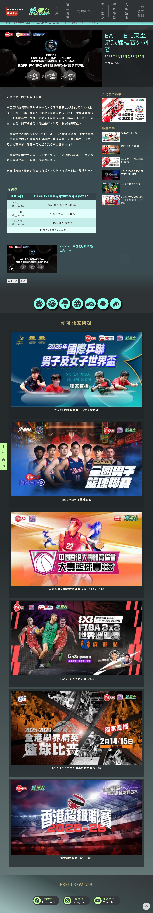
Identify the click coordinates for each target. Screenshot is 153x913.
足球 (23, 273)
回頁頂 (146, 906)
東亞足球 (12, 273)
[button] (85, 11)
